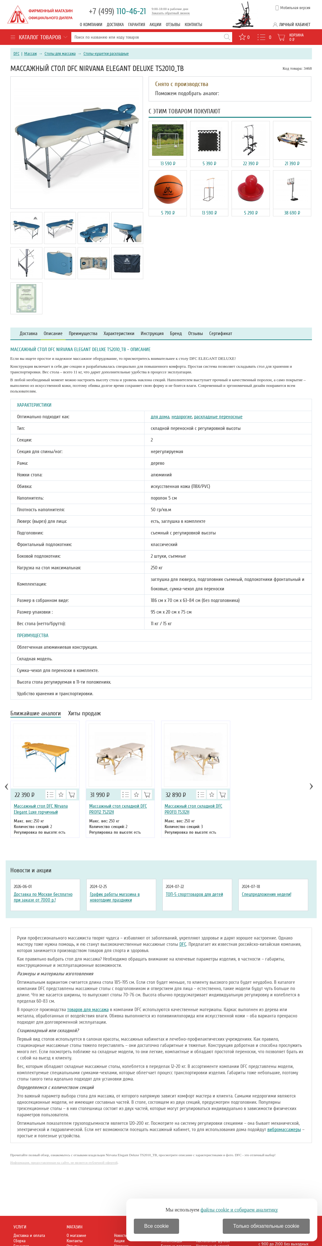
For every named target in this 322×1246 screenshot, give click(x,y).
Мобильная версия (295, 7)
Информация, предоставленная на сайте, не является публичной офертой (64, 1162)
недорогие (182, 417)
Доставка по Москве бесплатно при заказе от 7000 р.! (43, 897)
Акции (155, 24)
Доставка (115, 24)
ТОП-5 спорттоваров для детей (194, 894)
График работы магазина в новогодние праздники (115, 897)
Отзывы (173, 24)
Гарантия (136, 24)
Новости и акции (31, 870)
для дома (160, 417)
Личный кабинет (294, 24)
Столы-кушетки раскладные (106, 53)
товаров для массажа (88, 1009)
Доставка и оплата (29, 1235)
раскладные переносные (218, 417)
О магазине (76, 1235)
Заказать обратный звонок (171, 13)
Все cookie (156, 1226)
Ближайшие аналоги (35, 714)
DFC (16, 53)
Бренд (176, 334)
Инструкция (152, 334)
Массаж (30, 53)
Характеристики (119, 334)
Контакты (193, 24)
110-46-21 (117, 11)
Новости (120, 1235)
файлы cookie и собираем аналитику (239, 1209)
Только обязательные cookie (266, 1226)
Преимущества (83, 334)
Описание (53, 334)
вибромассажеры (284, 1129)
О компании (91, 24)
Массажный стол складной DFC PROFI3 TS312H (193, 809)
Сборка (19, 1240)
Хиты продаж (84, 714)
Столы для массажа (60, 53)
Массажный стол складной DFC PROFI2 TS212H (118, 809)
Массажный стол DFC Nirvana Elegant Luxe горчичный (41, 809)
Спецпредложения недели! (266, 894)
